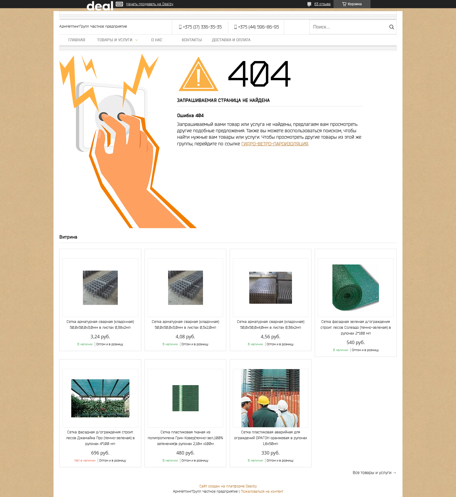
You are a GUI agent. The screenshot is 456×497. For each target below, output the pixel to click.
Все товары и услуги (372, 472)
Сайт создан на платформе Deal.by (228, 486)
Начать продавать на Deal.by (149, 4)
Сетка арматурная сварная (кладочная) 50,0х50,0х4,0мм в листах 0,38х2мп (270, 324)
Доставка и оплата (231, 39)
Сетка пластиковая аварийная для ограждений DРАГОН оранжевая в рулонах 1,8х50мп (270, 438)
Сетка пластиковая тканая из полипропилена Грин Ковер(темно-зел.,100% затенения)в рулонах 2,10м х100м (185, 438)
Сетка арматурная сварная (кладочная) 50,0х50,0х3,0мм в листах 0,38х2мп (100, 324)
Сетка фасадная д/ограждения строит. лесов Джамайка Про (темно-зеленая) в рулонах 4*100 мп (100, 438)
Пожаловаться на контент (262, 491)
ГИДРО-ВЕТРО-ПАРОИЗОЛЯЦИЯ (274, 143)
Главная (76, 39)
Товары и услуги (114, 39)
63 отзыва (322, 4)
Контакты (192, 39)
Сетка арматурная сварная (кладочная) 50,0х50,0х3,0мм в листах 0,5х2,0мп (185, 324)
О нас (156, 39)
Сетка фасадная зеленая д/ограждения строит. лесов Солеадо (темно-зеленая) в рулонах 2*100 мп (355, 327)
